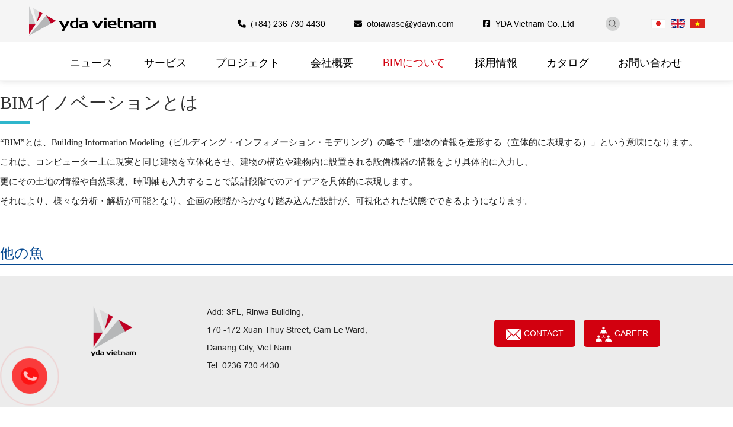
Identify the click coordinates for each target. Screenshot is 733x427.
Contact (535, 334)
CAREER (622, 334)
